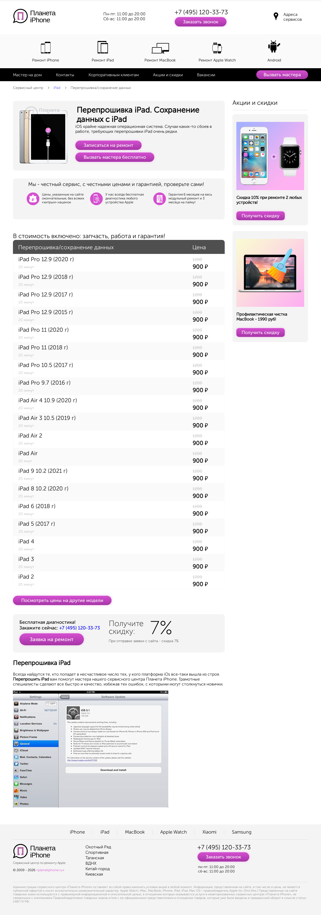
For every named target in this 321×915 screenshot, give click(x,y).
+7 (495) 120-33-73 (201, 12)
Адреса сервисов (292, 17)
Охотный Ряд (98, 846)
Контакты (65, 74)
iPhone (77, 832)
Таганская (94, 857)
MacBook (135, 832)
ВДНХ (90, 863)
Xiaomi (209, 832)
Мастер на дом (27, 74)
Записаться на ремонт (108, 145)
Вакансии (206, 74)
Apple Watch (173, 832)
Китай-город (97, 868)
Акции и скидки (168, 74)
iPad (57, 88)
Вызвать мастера (282, 75)
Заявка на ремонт (52, 639)
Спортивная (96, 852)
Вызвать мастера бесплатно (115, 157)
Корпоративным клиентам (114, 74)
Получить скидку (261, 216)
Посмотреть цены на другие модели (62, 600)
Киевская (94, 874)
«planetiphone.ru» (50, 870)
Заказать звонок (200, 22)
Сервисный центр (28, 88)
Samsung (241, 832)
